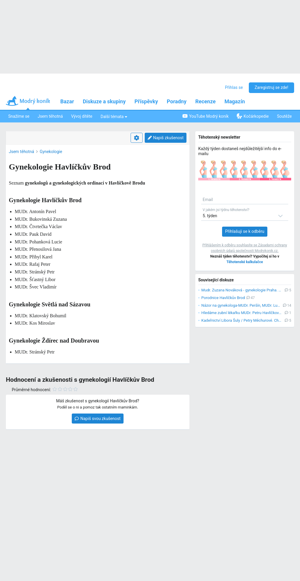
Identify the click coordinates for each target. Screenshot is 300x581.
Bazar (67, 101)
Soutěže (284, 116)
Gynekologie (51, 151)
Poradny (176, 101)
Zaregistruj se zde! (271, 87)
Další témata (114, 116)
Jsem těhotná (50, 116)
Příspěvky (146, 101)
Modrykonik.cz (266, 251)
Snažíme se (18, 116)
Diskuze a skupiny (104, 101)
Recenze (205, 101)
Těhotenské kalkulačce (244, 262)
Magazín (234, 101)
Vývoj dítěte (81, 116)
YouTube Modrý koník (205, 116)
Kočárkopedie (253, 116)
